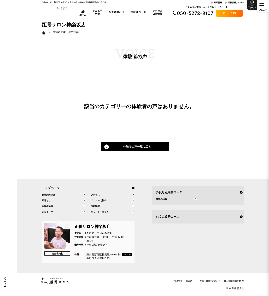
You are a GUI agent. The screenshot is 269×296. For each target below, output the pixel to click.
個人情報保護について (234, 284)
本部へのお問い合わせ (210, 284)
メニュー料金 (97, 12)
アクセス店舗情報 (157, 12)
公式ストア (191, 284)
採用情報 (178, 284)
